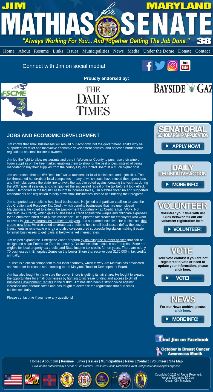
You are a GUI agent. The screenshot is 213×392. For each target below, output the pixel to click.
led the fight (21, 160)
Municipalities (95, 51)
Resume (41, 51)
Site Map (176, 361)
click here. (183, 270)
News (118, 51)
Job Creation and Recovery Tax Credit (34, 205)
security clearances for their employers (52, 221)
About (24, 51)
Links (58, 51)
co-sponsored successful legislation (95, 228)
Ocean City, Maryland (178, 380)
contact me (26, 297)
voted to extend (43, 209)
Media (133, 51)
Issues (73, 51)
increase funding (94, 278)
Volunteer (158, 361)
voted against (97, 183)
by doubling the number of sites (103, 240)
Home (9, 51)
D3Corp (189, 377)
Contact (202, 51)
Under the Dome (158, 51)
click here (182, 311)
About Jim (50, 361)
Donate (184, 51)
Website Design (171, 377)
